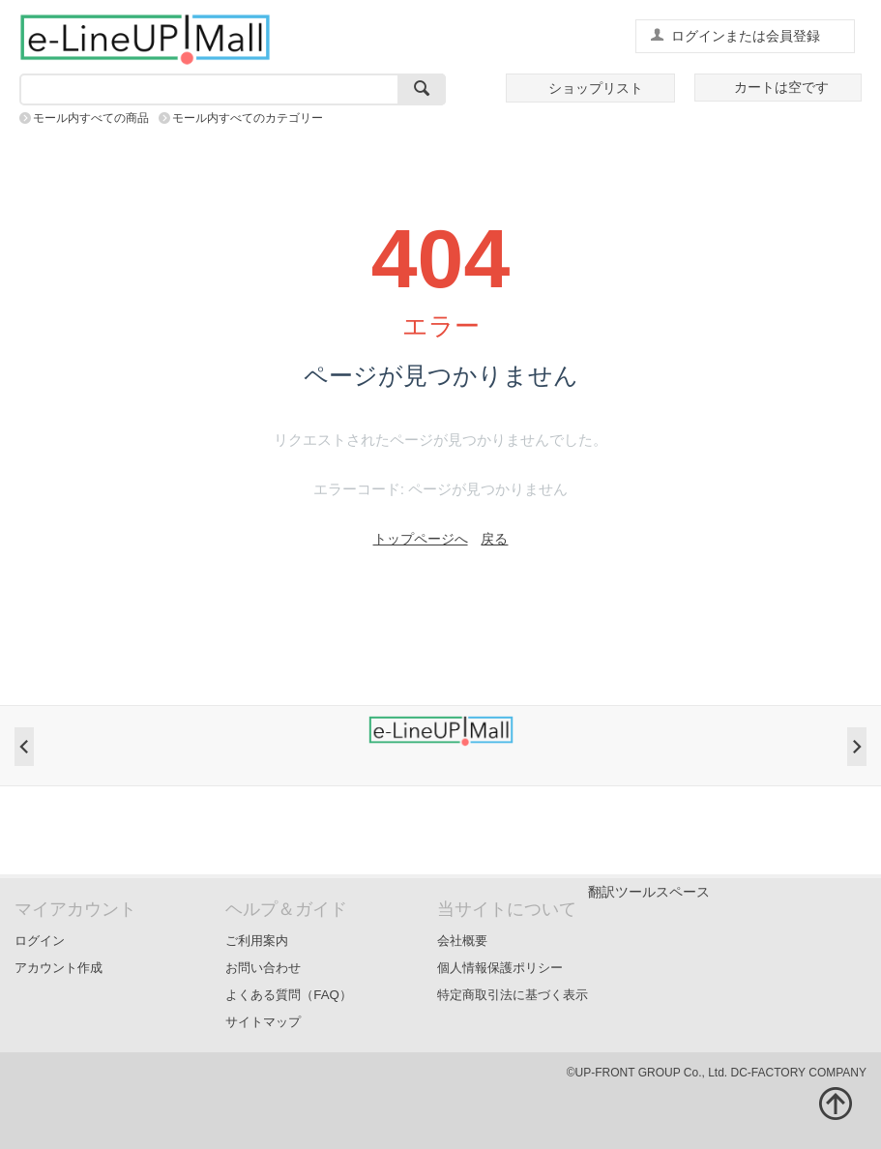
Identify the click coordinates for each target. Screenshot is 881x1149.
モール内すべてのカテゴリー (247, 118)
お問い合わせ (263, 967)
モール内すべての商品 (91, 118)
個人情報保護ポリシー (500, 967)
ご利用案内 (256, 940)
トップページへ (420, 538)
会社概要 (462, 940)
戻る (494, 538)
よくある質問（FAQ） (288, 994)
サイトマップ (263, 1022)
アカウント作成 (59, 967)
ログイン (40, 940)
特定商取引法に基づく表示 (512, 994)
